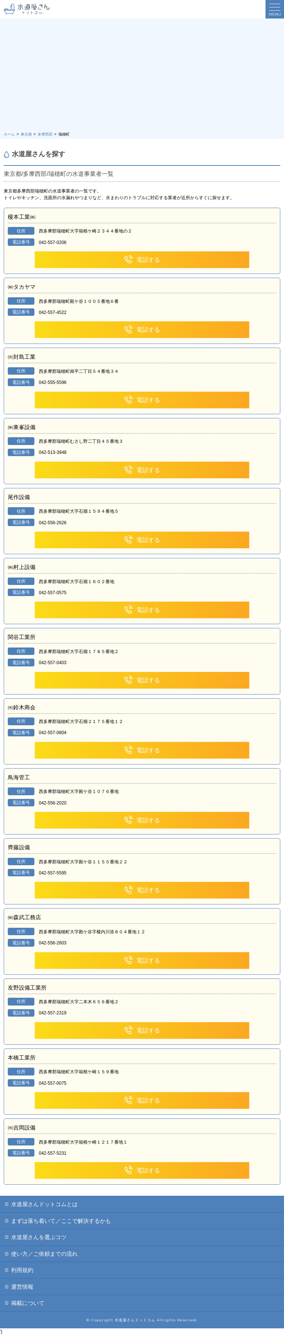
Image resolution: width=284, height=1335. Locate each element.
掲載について (27, 1303)
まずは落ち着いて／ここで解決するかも (61, 1221)
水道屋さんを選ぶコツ (39, 1237)
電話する (142, 259)
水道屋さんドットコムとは (44, 1204)
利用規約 (22, 1270)
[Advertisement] (142, 76)
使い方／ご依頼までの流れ (44, 1254)
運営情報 (22, 1287)
